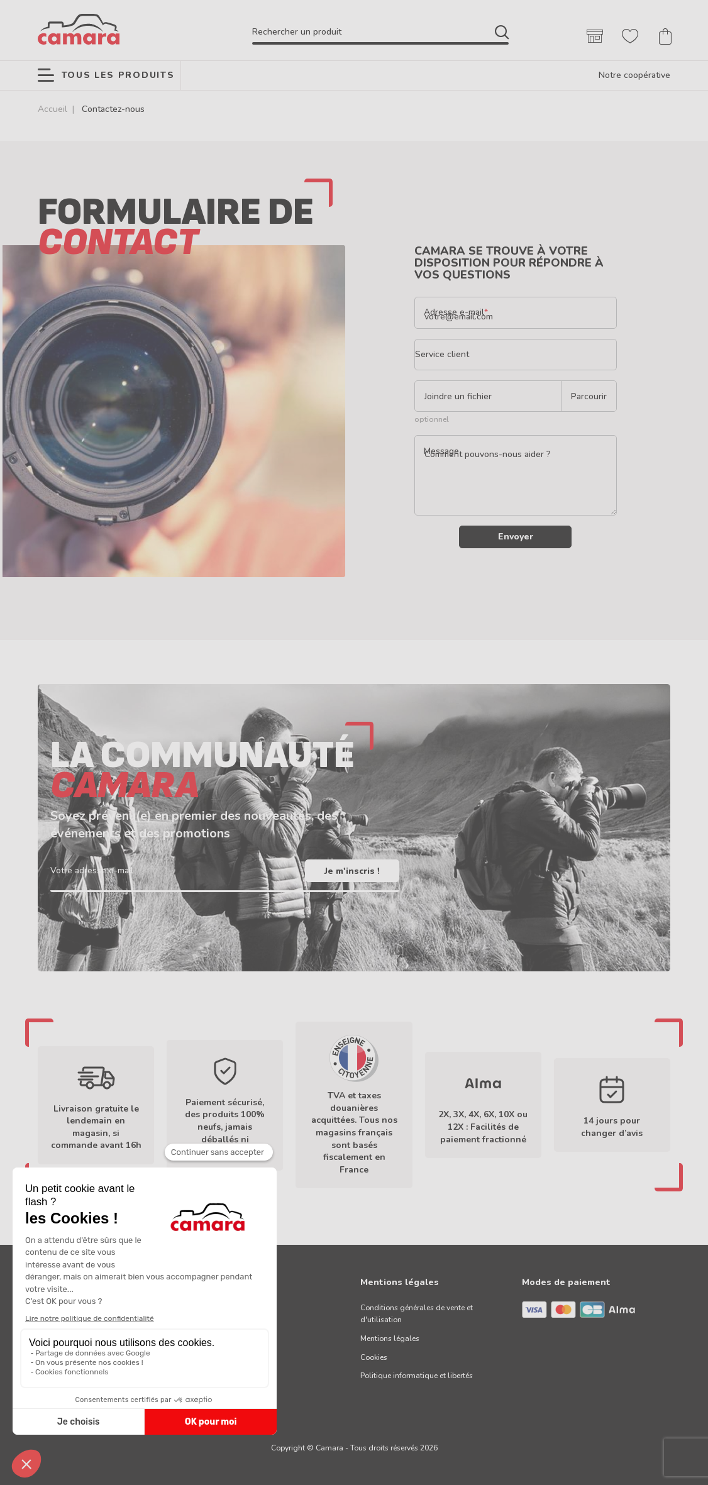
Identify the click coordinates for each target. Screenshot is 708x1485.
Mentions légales (389, 1338)
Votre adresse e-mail (91, 871)
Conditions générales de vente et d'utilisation (416, 1314)
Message (441, 451)
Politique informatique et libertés (416, 1376)
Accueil (52, 109)
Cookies (373, 1357)
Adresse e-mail (454, 312)
